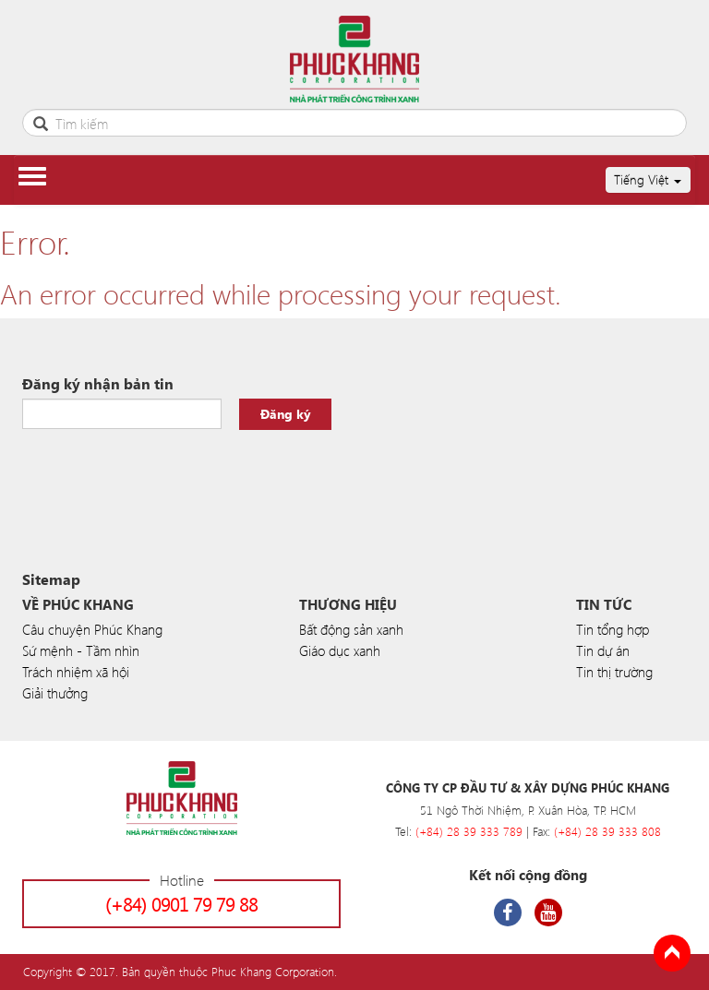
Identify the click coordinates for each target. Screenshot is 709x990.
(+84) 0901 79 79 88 (181, 903)
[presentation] (162, 475)
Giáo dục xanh (339, 650)
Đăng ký (285, 414)
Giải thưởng (55, 693)
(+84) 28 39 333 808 (607, 831)
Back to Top (672, 953)
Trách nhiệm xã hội (75, 671)
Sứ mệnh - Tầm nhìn (80, 650)
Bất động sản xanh (351, 629)
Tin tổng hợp (612, 629)
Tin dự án (603, 650)
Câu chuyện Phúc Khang (92, 629)
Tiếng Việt (647, 179)
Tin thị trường (614, 671)
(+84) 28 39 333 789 (469, 831)
